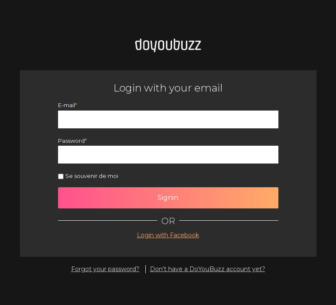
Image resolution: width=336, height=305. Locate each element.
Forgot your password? (105, 269)
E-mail (66, 105)
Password (71, 140)
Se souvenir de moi (91, 175)
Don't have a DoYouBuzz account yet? (207, 269)
